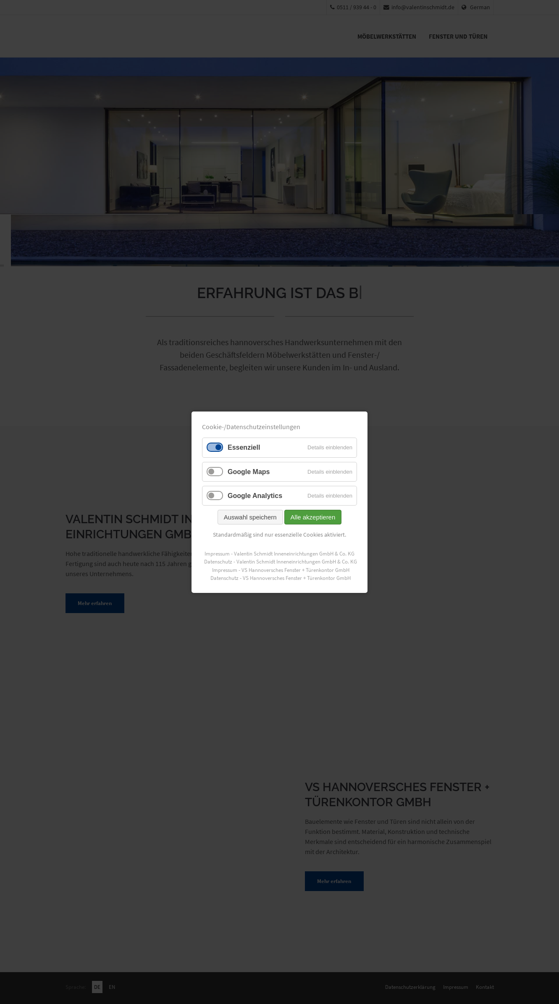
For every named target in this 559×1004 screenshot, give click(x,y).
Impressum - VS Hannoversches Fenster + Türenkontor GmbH (280, 569)
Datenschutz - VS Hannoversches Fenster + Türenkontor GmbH (280, 578)
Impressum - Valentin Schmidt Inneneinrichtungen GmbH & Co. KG (279, 553)
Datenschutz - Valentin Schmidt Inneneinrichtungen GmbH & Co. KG (280, 561)
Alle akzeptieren (313, 517)
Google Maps (249, 471)
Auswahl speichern (250, 517)
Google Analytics (255, 495)
